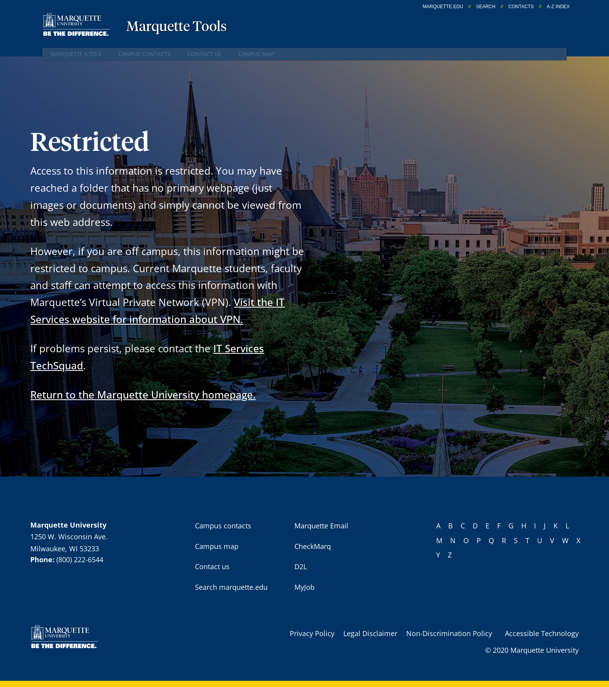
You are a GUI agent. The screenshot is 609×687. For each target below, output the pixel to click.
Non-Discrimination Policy (449, 633)
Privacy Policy (312, 633)
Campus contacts (144, 54)
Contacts (521, 6)
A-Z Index (557, 6)
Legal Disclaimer (370, 633)
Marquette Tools (176, 27)
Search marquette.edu (231, 587)
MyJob (304, 587)
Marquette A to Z (75, 54)
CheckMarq (312, 546)
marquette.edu (443, 6)
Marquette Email (321, 525)
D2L (300, 566)
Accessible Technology (542, 633)
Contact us (204, 54)
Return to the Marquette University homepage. (143, 395)
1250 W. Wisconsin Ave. (69, 536)
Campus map (256, 54)
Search (486, 6)
